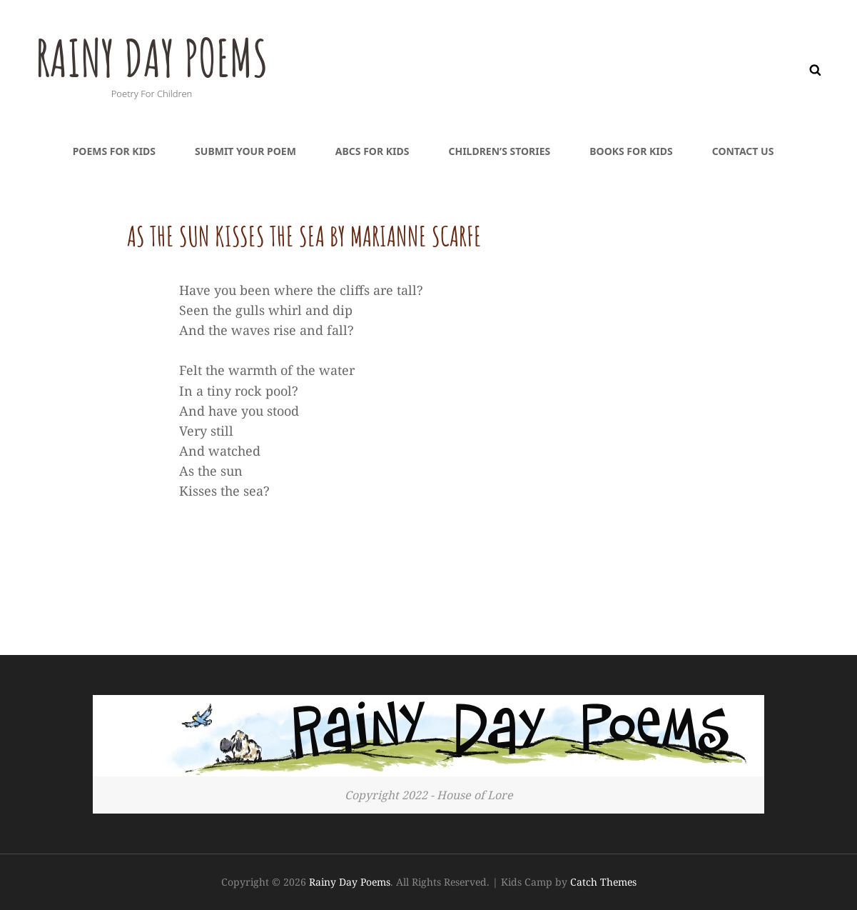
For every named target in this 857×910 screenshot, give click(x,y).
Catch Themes (603, 882)
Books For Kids (630, 151)
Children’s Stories (499, 151)
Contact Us (743, 151)
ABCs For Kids (372, 151)
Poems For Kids (114, 151)
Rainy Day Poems (152, 57)
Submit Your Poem (245, 151)
